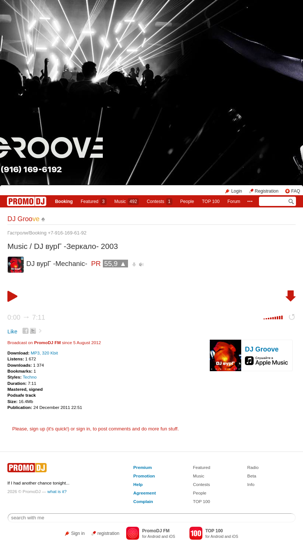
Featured (94, 201)
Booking (64, 201)
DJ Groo (23, 219)
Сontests (159, 201)
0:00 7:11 (26, 317)
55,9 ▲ (115, 263)
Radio (253, 467)
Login (236, 191)
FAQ (295, 191)
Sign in (78, 533)
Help (137, 484)
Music (126, 201)
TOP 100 (211, 201)
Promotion (144, 475)
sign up (37, 429)
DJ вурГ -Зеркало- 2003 (76, 246)
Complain (143, 501)
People (187, 201)
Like (12, 331)
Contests (201, 484)
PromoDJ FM (47, 342)
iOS (172, 537)
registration (108, 533)
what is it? (57, 491)
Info (251, 484)
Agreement (144, 492)
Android (153, 537)
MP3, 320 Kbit (44, 352)
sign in (83, 429)
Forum (234, 201)
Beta (251, 475)
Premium (142, 467)
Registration (267, 191)
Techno (30, 376)
